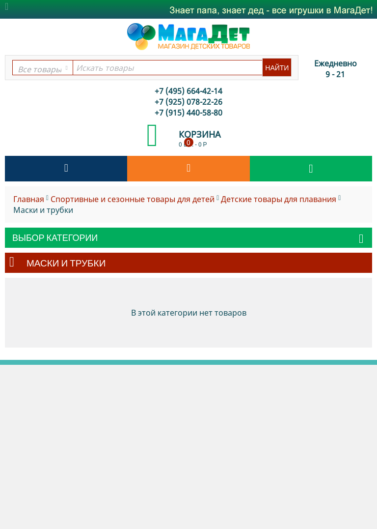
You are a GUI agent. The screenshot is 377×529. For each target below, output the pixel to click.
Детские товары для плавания (278, 199)
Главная (28, 199)
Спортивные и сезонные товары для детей (133, 199)
